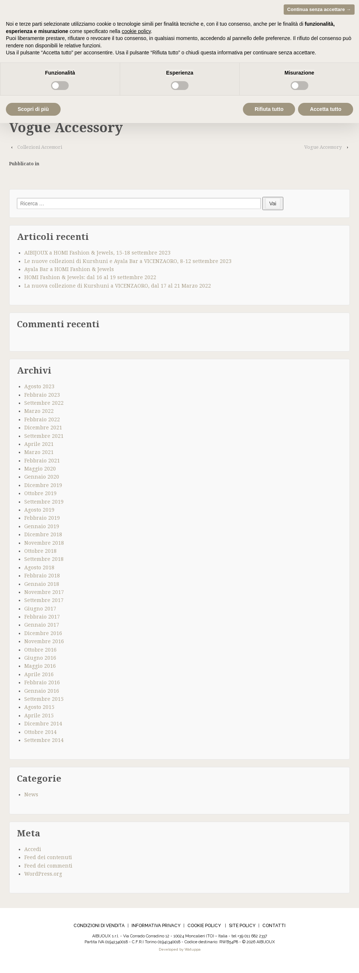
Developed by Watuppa (180, 951)
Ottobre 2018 (40, 553)
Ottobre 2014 (40, 734)
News (31, 797)
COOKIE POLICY (204, 927)
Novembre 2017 (44, 594)
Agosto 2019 (39, 512)
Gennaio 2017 (41, 627)
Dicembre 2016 (43, 635)
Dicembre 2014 (43, 726)
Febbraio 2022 (42, 421)
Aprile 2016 (39, 676)
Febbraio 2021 (42, 462)
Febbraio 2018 (42, 577)
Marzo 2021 (39, 454)
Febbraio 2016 (42, 685)
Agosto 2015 (39, 709)
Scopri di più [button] (33, 109)
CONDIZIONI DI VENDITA (99, 927)
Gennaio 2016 (41, 693)
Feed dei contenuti (48, 859)
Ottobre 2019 (40, 495)
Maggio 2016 (40, 668)
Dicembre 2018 (43, 537)
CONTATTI (274, 927)
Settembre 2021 (44, 438)
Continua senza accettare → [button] (319, 9)
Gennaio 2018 (41, 586)
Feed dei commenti (48, 868)
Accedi (32, 851)
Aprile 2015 (39, 717)
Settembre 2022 (44, 405)
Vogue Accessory (323, 149)
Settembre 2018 (44, 561)
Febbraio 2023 (42, 397)
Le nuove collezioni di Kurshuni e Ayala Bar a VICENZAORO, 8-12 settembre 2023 (127, 263)
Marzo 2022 (39, 413)
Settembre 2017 (44, 602)
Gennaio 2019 (41, 528)
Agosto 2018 (39, 569)
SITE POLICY (242, 927)
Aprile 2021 (39, 446)
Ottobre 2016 (40, 652)
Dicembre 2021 (43, 429)
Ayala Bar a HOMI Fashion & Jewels (69, 271)
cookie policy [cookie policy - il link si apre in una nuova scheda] (136, 31)
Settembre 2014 (44, 742)
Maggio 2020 (40, 470)
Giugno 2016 (40, 660)
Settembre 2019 (44, 504)
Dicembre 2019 (43, 487)
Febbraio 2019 (42, 520)
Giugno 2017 (40, 610)
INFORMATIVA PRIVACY (156, 927)
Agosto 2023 (39, 388)
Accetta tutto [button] (325, 109)
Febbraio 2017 (42, 618)
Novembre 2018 (44, 545)
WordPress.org (43, 876)
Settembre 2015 (44, 701)
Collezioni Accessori (39, 149)
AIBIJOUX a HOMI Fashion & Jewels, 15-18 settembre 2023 (97, 255)
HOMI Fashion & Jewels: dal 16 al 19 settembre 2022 (90, 279)
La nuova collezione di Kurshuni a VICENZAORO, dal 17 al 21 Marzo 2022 (117, 288)
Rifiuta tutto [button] (269, 109)
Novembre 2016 (44, 643)
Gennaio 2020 (41, 479)
